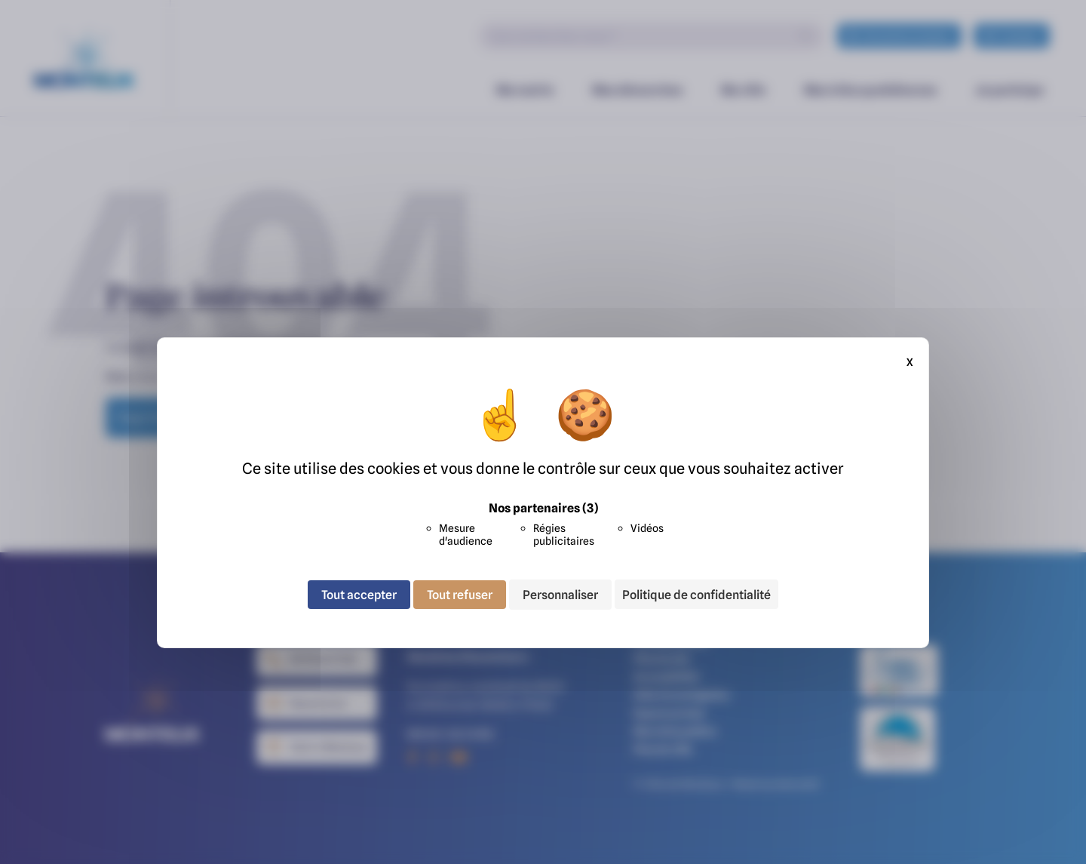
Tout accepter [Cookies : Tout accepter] (359, 594)
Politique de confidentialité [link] (696, 594)
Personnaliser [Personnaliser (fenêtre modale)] (560, 594)
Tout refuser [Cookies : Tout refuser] (459, 594)
